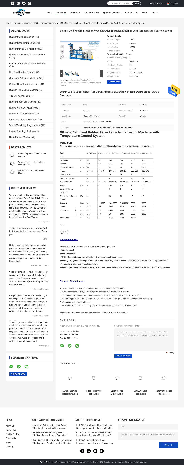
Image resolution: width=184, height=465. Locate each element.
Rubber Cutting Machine (21, 113)
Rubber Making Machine (21, 37)
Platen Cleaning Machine (22, 131)
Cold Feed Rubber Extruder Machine (40, 23)
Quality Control (112, 13)
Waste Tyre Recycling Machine (24, 125)
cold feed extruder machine (95, 313)
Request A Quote (156, 3)
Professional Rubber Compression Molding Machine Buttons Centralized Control (50, 434)
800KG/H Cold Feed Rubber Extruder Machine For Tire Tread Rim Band (140, 392)
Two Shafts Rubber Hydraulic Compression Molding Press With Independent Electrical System (52, 442)
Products (61, 13)
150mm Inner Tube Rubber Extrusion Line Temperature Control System (70, 392)
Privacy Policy (45, 462)
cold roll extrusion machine (117, 313)
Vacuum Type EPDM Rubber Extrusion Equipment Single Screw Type (117, 392)
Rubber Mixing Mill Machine (23, 48)
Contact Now (114, 82)
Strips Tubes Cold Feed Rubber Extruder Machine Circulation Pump (93, 392)
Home (49, 13)
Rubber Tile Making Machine (23, 90)
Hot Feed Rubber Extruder (22, 72)
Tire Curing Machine (19, 96)
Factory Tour (92, 13)
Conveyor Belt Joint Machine (24, 78)
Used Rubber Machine (20, 137)
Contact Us (131, 13)
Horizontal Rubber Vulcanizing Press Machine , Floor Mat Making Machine (50, 426)
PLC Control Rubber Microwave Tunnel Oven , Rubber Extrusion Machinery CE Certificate (93, 434)
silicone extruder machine (74, 313)
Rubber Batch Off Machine (22, 101)
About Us (75, 13)
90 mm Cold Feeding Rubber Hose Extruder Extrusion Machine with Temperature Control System (80, 82)
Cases (155, 13)
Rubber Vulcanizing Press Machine (27, 54)
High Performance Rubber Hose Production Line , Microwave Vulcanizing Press (94, 442)
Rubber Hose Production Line (24, 84)
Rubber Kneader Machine (22, 42)
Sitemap (9, 447)
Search (136, 3)
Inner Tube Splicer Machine (23, 119)
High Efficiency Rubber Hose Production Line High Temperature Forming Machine (94, 426)
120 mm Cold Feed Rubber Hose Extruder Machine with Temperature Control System (163, 392)
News (144, 13)
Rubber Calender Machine (22, 107)
